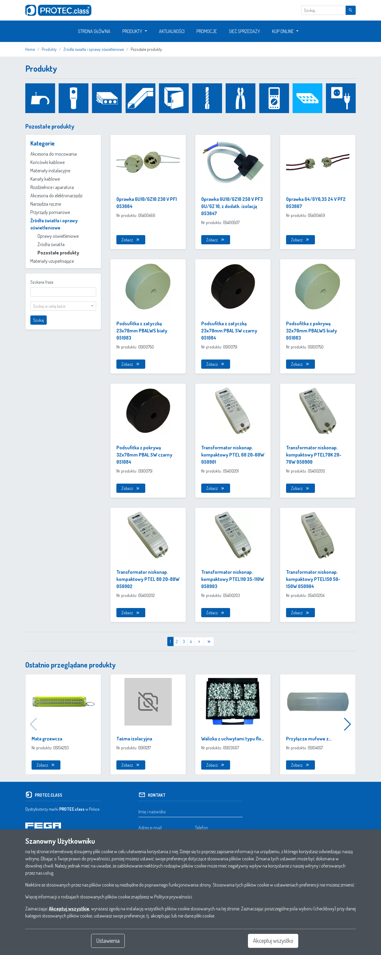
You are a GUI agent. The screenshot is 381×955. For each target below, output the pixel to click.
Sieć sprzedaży (244, 31)
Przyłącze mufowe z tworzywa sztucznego (309, 739)
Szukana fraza (41, 282)
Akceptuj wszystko (273, 941)
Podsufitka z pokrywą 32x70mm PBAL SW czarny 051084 (144, 455)
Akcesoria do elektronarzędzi (56, 195)
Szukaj (38, 320)
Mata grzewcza (47, 739)
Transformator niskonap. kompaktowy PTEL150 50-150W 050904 (313, 579)
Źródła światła (51, 244)
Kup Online (283, 31)
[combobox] (63, 306)
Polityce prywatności (173, 896)
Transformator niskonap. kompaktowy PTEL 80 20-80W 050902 (147, 579)
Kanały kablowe (45, 179)
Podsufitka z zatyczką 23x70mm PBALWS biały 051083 (141, 331)
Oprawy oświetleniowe (58, 236)
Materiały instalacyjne (50, 171)
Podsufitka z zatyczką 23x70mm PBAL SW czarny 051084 (229, 331)
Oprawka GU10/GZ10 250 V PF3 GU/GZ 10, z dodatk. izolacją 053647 (232, 206)
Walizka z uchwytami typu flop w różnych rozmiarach (232, 739)
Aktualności (172, 31)
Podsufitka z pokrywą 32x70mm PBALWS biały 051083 (311, 331)
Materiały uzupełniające (52, 261)
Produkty (132, 31)
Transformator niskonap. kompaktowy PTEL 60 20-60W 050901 (232, 455)
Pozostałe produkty (58, 253)
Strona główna (94, 31)
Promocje (206, 31)
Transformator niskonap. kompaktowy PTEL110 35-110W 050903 (232, 579)
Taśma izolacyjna (134, 739)
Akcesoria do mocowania (53, 154)
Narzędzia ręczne (45, 204)
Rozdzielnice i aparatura (52, 187)
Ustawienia (108, 941)
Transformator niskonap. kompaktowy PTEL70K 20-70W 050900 (313, 455)
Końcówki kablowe (47, 162)
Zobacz (130, 239)
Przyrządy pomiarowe (50, 212)
